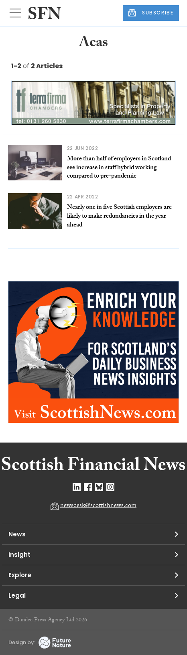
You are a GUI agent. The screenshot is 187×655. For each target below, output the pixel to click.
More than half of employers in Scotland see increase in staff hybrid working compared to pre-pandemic (119, 168)
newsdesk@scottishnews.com (98, 506)
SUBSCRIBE (150, 12)
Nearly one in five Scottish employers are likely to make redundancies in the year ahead (119, 216)
